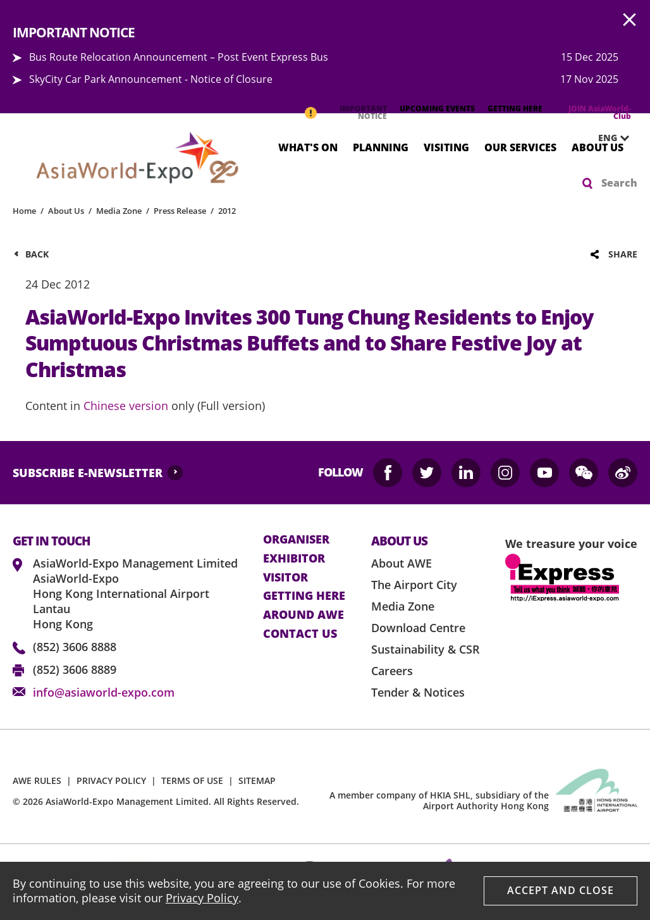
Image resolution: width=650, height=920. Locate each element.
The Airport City (414, 584)
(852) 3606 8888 (74, 646)
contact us (300, 634)
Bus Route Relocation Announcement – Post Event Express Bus (178, 57)
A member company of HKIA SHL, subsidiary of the (439, 800)
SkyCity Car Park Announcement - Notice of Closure (151, 79)
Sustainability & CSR (425, 649)
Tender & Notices (418, 692)
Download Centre (418, 627)
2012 (227, 210)
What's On (308, 146)
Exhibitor (294, 558)
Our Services (520, 146)
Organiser (296, 539)
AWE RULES (37, 780)
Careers (392, 670)
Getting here (304, 596)
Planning (380, 146)
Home (24, 210)
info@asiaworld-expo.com (104, 692)
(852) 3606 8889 (74, 669)
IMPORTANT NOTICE (363, 112)
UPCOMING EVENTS (437, 108)
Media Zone (119, 210)
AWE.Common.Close (629, 20)
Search (619, 183)
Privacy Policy (202, 897)
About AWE (401, 563)
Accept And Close (560, 890)
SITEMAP (257, 780)
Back (37, 254)
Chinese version (125, 405)
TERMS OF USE (192, 780)
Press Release (180, 210)
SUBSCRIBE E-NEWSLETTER (87, 472)
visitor (285, 577)
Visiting (446, 146)
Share (622, 254)
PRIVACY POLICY (111, 780)
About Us (597, 146)
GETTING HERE (515, 108)
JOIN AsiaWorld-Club (599, 112)
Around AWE (303, 615)
